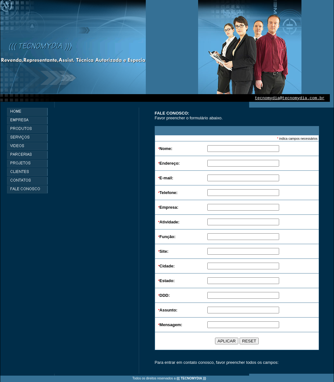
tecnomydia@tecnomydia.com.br (289, 98)
